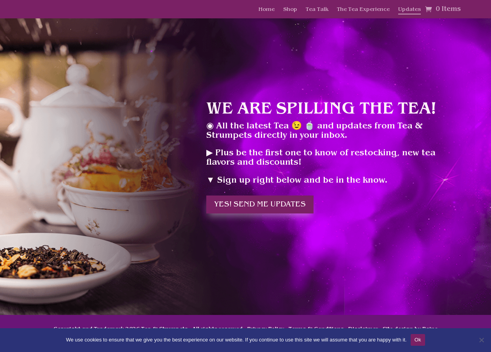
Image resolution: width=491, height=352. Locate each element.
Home (267, 9)
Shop (290, 9)
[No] (481, 340)
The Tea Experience (363, 9)
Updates (409, 9)
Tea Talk (317, 9)
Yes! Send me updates (260, 204)
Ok (418, 340)
